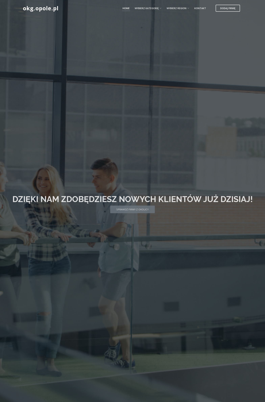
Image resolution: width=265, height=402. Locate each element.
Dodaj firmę (227, 8)
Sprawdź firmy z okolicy (132, 213)
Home (126, 8)
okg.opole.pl (41, 8)
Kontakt (200, 8)
